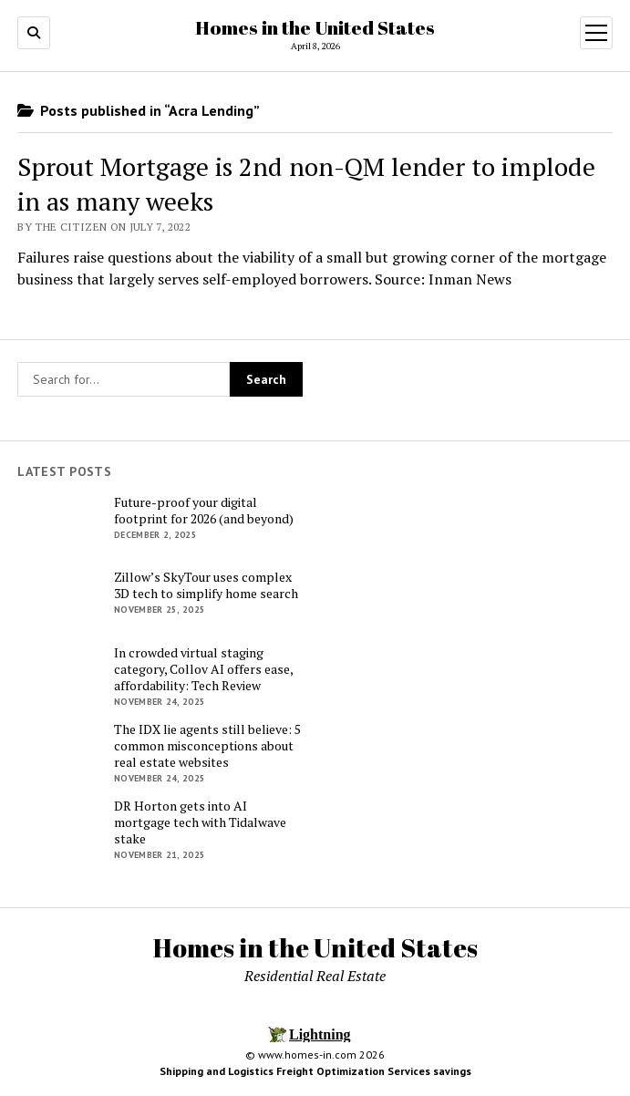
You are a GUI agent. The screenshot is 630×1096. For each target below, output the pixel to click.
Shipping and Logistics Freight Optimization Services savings (315, 1071)
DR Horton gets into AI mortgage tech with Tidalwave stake (200, 822)
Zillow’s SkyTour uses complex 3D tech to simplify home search (206, 585)
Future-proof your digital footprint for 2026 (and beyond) (204, 510)
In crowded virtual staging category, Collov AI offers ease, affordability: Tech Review (203, 669)
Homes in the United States (315, 27)
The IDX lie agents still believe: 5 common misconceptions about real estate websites (207, 745)
